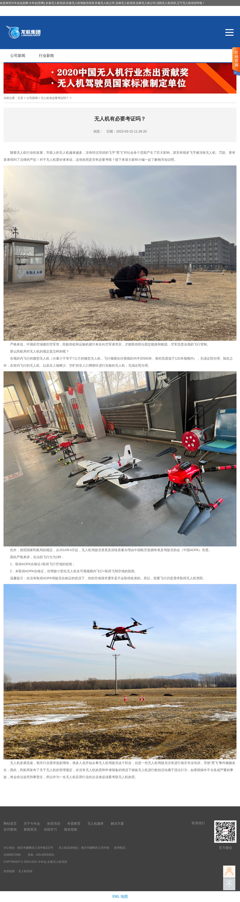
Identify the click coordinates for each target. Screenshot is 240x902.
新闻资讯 (30, 829)
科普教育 (73, 823)
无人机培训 (25, 871)
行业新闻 (46, 56)
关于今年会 (32, 823)
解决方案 (117, 823)
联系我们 (198, 823)
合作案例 (10, 829)
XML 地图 (120, 896)
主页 (20, 98)
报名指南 (70, 829)
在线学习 (50, 829)
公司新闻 (17, 56)
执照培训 (53, 823)
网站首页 (10, 823)
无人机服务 (95, 823)
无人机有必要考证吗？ (55, 98)
